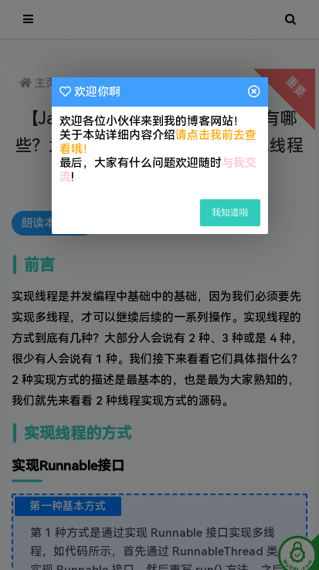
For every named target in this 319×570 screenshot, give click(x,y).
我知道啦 (230, 212)
